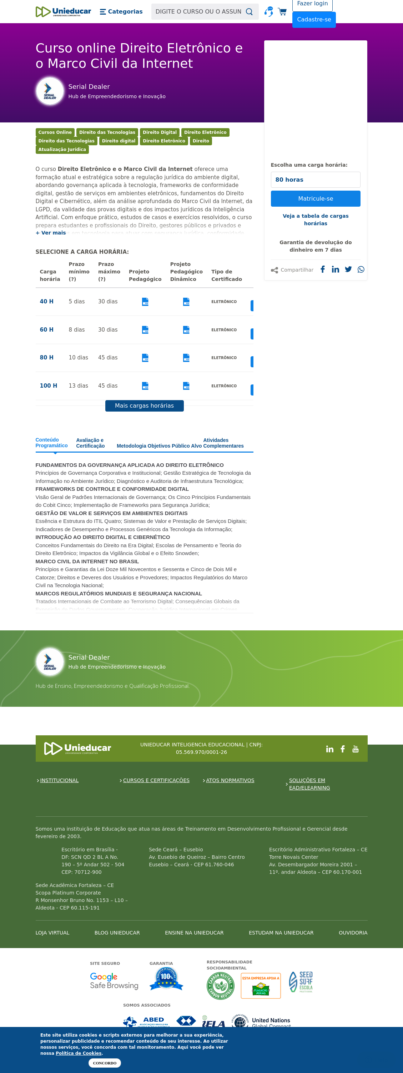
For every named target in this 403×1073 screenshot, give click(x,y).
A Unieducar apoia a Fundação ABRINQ (262, 986)
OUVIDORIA (353, 933)
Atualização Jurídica (62, 149)
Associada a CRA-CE (186, 1023)
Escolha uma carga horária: (309, 165)
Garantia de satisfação (167, 979)
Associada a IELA (214, 1023)
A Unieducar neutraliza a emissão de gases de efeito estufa (221, 986)
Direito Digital (160, 132)
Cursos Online (55, 132)
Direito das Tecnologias (107, 132)
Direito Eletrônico (205, 132)
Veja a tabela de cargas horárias (316, 219)
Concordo (104, 1063)
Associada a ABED (147, 1023)
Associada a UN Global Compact (261, 1023)
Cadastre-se (314, 19)
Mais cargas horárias (144, 405)
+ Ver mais (51, 233)
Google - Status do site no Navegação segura (114, 981)
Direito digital (119, 140)
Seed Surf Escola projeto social (301, 986)
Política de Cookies (78, 1053)
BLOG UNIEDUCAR (117, 933)
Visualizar (145, 302)
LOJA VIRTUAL (53, 933)
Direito (201, 140)
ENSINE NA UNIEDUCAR (194, 933)
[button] (121, 11)
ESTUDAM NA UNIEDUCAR (281, 933)
